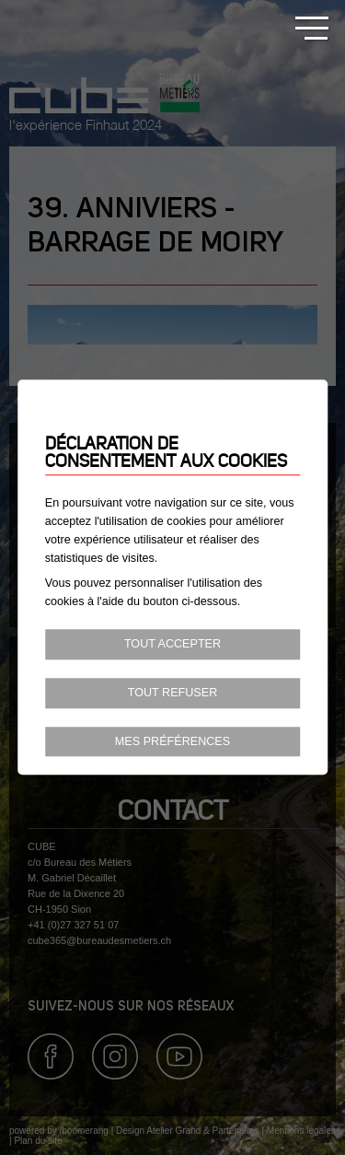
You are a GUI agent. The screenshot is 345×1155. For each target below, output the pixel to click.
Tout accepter (172, 643)
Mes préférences (172, 741)
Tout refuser (173, 692)
